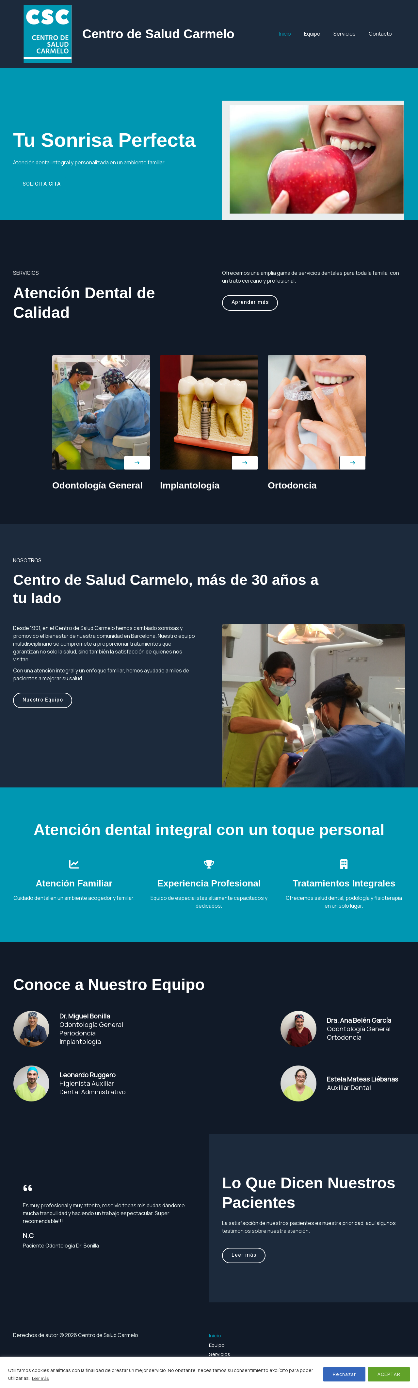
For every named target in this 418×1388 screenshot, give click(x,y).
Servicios (348, 33)
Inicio (294, 33)
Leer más (42, 1378)
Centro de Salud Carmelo (158, 34)
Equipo (319, 33)
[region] (209, 1372)
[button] (137, 463)
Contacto (381, 33)
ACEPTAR (389, 1374)
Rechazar (344, 1374)
